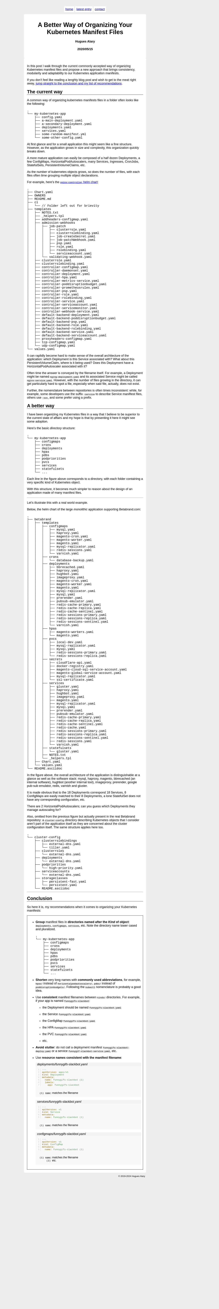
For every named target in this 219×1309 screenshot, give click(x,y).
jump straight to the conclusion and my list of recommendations (79, 83)
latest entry (84, 9)
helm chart (79, 188)
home (69, 9)
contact (100, 9)
